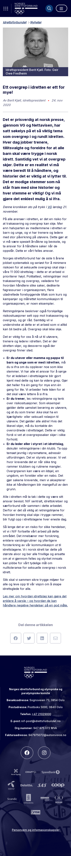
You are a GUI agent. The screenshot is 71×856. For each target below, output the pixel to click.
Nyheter (35, 22)
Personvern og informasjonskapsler (35, 829)
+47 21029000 (41, 714)
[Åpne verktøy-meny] (5, 8)
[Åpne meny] (61, 8)
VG (50, 207)
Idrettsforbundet (14, 22)
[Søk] (49, 8)
